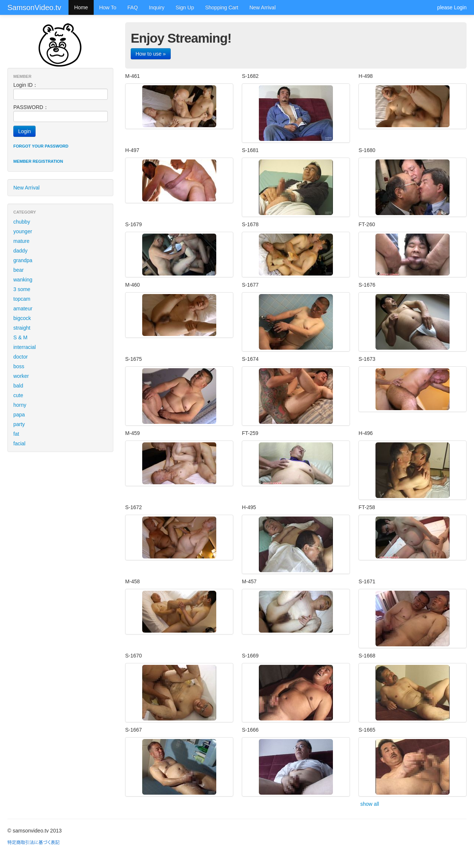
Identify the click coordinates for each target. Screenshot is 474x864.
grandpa (22, 260)
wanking (22, 280)
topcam (21, 299)
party (19, 424)
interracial (24, 347)
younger (22, 231)
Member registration (38, 161)
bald (18, 386)
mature (21, 241)
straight (21, 328)
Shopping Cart (221, 7)
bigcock (22, 318)
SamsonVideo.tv (34, 7)
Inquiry (156, 7)
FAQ (132, 7)
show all (369, 804)
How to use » (151, 54)
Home (81, 7)
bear (18, 270)
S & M (20, 337)
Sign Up (185, 7)
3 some (21, 289)
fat (16, 434)
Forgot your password (41, 146)
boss (18, 366)
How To (107, 7)
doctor (20, 357)
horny (19, 405)
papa (19, 415)
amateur (22, 308)
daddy (20, 251)
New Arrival (262, 7)
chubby (21, 222)
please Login (452, 7)
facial (19, 443)
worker (21, 376)
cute (18, 395)
